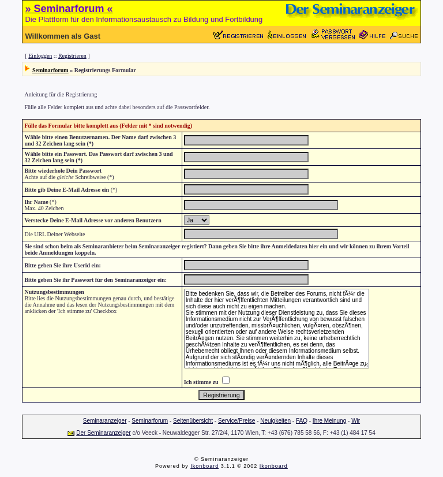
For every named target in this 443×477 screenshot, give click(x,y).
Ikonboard (204, 466)
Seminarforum (50, 70)
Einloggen (40, 56)
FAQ (301, 421)
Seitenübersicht (193, 421)
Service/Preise (236, 421)
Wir (355, 421)
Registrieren (72, 56)
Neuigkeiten (275, 421)
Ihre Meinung (329, 421)
